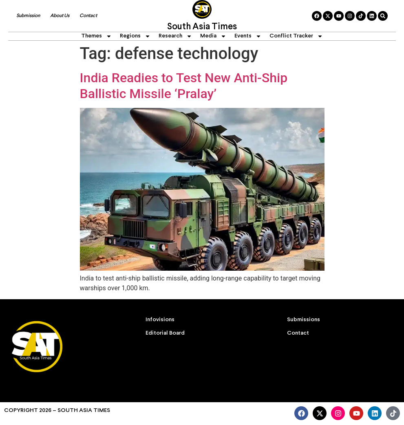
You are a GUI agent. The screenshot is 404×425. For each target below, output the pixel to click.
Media (213, 36)
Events (247, 36)
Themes (96, 36)
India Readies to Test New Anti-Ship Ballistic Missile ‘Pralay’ (184, 85)
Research (175, 36)
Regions (135, 36)
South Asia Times (202, 27)
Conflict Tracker (296, 36)
